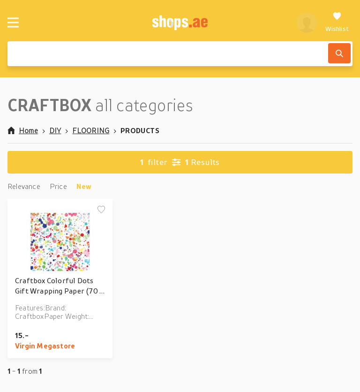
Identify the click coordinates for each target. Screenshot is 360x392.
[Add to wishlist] (101, 210)
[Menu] (13, 22)
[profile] (307, 22)
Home (23, 130)
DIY (55, 130)
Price (58, 186)
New (84, 186)
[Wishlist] (337, 22)
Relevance (24, 186)
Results (179, 162)
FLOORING (90, 130)
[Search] (339, 53)
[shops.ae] (180, 22)
